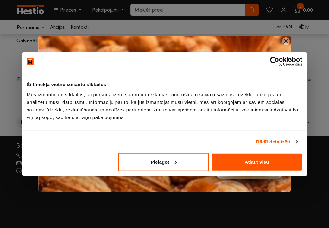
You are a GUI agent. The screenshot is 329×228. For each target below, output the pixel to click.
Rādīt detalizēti (273, 141)
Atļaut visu (257, 161)
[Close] (286, 41)
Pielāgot (164, 161)
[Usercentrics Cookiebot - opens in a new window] (274, 61)
